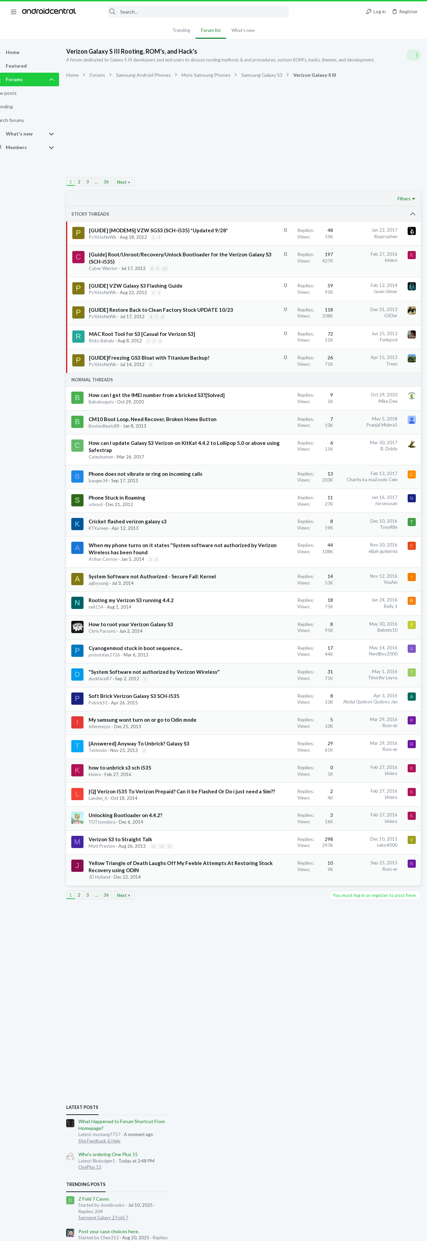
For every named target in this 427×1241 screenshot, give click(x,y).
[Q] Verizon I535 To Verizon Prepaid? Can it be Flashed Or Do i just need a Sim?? (139, 983)
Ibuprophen (276, 236)
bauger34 (110, 587)
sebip (374, 676)
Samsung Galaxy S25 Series (358, 631)
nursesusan (277, 609)
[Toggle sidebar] (413, 55)
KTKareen (110, 641)
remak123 (398, 663)
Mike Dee (278, 471)
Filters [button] (295, 198)
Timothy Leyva (273, 834)
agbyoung (110, 718)
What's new (243, 30)
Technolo (109, 935)
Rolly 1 (281, 740)
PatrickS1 (109, 873)
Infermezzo (111, 904)
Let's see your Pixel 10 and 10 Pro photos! (375, 547)
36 (118, 181)
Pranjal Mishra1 (272, 502)
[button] (13, 11)
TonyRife (279, 633)
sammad (390, 676)
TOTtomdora (113, 1021)
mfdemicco (386, 669)
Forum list (211, 30)
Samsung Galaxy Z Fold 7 (355, 495)
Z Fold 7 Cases (346, 476)
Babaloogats (113, 479)
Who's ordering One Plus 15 (360, 432)
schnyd (107, 610)
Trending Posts (338, 462)
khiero (282, 274)
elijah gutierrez (273, 664)
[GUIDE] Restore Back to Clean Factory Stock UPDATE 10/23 (136, 359)
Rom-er (280, 896)
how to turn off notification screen (367, 586)
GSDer (281, 357)
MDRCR (326, 676)
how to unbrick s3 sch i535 (131, 952)
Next (133, 182)
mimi (415, 744)
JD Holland (111, 1096)
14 (173, 1044)
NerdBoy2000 (274, 803)
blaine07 (346, 669)
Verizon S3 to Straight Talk (132, 1038)
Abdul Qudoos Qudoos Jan (261, 865)
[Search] (187, 12)
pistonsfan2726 (116, 811)
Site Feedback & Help (352, 418)
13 (165, 1044)
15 (104, 1051)
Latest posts (334, 384)
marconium (375, 663)
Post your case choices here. (361, 508)
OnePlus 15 (342, 444)
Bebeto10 (278, 772)
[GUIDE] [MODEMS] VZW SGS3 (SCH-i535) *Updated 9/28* (133, 237)
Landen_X (109, 997)
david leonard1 (351, 676)
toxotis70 (340, 663)
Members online (338, 648)
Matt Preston (113, 1044)
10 (105, 303)
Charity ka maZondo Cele (263, 578)
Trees (282, 427)
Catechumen (112, 555)
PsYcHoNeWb (115, 251)
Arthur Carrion (114, 686)
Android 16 (342, 605)
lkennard (327, 669)
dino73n (365, 669)
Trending (181, 30)
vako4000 (277, 1044)
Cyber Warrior (115, 297)
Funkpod (279, 396)
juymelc (407, 669)
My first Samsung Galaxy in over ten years (375, 618)
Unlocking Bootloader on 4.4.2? (137, 1014)
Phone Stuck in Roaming (128, 604)
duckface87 (112, 842)
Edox (323, 663)
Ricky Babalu (113, 404)
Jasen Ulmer (276, 326)
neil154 (107, 749)
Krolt (357, 663)
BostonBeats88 (115, 510)
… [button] (108, 181)
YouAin (281, 710)
